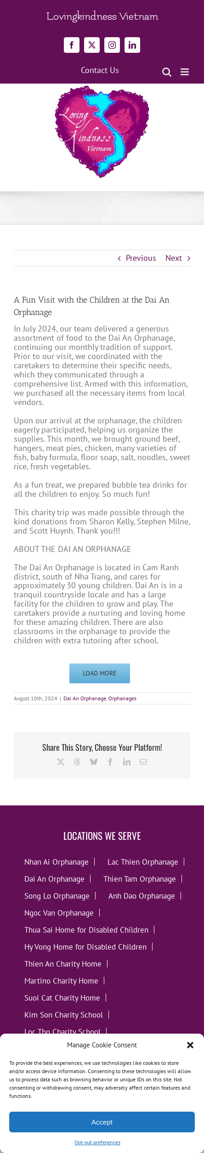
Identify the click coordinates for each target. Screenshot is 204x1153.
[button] (190, 1045)
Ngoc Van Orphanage (59, 913)
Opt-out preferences (97, 1142)
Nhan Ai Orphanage (56, 862)
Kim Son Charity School (63, 1014)
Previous (141, 258)
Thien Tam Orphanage (139, 879)
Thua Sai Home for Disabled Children (86, 930)
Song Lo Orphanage (57, 896)
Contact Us (100, 70)
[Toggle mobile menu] (185, 72)
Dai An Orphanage (84, 698)
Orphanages (122, 698)
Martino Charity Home (61, 980)
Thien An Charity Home (63, 963)
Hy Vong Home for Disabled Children (85, 947)
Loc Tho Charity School (62, 1031)
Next (173, 258)
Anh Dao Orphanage (141, 896)
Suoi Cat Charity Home (62, 997)
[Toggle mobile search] (166, 72)
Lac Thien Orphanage (143, 862)
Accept (102, 1122)
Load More (100, 673)
